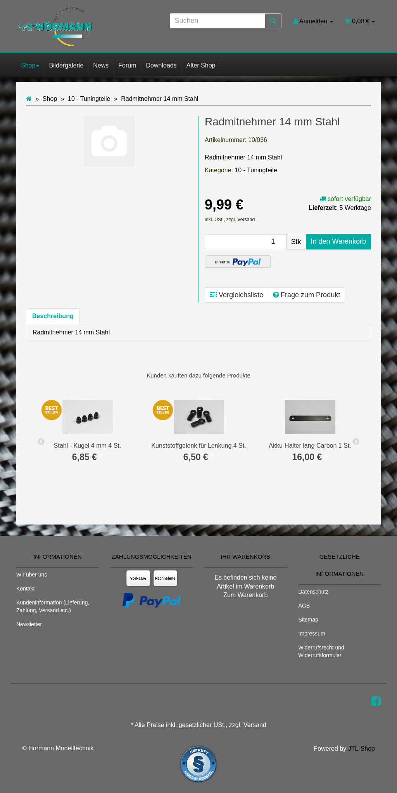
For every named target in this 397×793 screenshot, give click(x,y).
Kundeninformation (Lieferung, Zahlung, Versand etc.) (52, 606)
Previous (41, 442)
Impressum (312, 633)
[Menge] (245, 241)
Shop (30, 65)
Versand (246, 219)
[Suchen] (217, 20)
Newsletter (29, 624)
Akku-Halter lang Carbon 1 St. (310, 445)
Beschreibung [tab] (53, 316)
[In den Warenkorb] (338, 241)
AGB (304, 606)
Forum (127, 65)
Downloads (161, 65)
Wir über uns (31, 574)
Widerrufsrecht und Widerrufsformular (321, 651)
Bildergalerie (66, 65)
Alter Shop (201, 65)
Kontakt (25, 588)
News (101, 65)
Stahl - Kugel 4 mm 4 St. (87, 445)
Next (356, 442)
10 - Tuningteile (256, 170)
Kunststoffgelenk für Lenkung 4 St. (198, 445)
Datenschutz (314, 592)
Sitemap (308, 619)
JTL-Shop (361, 748)
